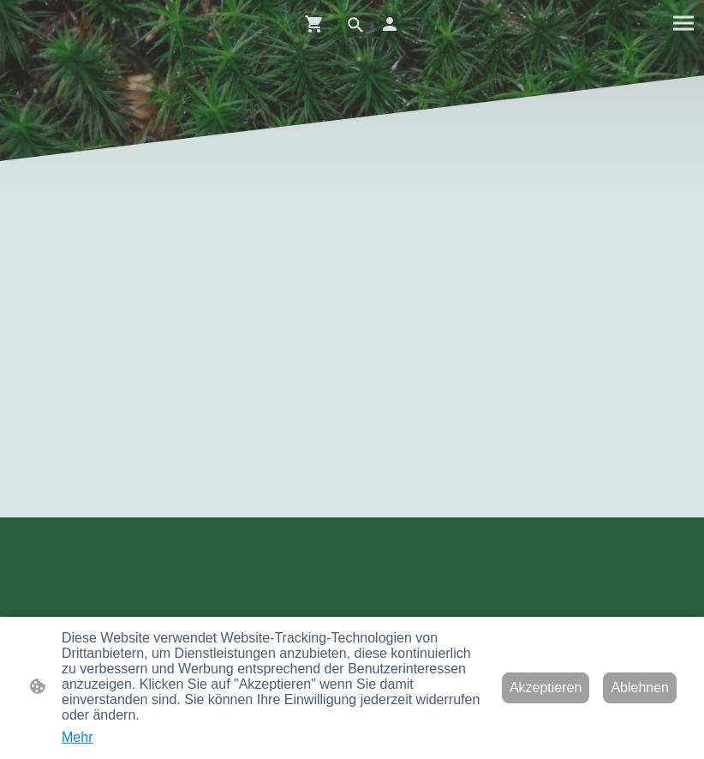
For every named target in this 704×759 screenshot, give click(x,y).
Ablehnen (640, 687)
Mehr (77, 737)
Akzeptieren (546, 687)
